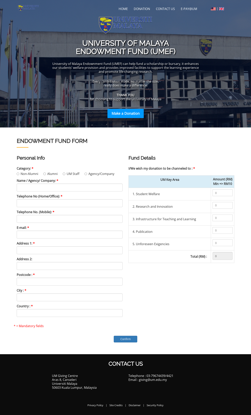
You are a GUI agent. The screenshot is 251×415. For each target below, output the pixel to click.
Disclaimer (135, 405)
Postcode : (26, 275)
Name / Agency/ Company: (37, 181)
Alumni (51, 174)
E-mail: (23, 228)
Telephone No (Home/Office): (39, 196)
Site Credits (116, 405)
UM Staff (72, 174)
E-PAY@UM (189, 9)
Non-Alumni (29, 174)
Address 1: (26, 243)
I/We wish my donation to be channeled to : (161, 168)
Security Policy (155, 405)
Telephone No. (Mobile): (35, 212)
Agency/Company (99, 174)
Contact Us (165, 9)
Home (123, 9)
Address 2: (24, 259)
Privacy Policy (95, 405)
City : (21, 290)
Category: (25, 168)
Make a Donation (126, 113)
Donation (142, 9)
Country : (25, 306)
